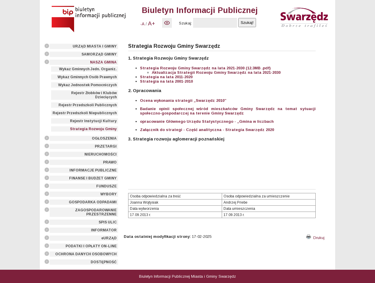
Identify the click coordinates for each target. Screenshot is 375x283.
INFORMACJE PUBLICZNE (93, 170)
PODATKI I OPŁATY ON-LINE (91, 246)
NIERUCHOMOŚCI (100, 154)
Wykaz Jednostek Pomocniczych (87, 85)
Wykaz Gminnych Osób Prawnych (87, 77)
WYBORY (108, 194)
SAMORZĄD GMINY (99, 54)
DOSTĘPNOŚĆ (104, 262)
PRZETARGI (106, 146)
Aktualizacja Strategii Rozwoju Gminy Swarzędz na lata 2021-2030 (216, 72)
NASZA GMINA (103, 62)
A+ (151, 23)
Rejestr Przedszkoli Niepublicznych (85, 113)
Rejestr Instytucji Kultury (93, 121)
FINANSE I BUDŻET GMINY (93, 178)
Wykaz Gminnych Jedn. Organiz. (88, 69)
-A (142, 24)
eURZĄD (109, 238)
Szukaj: (185, 23)
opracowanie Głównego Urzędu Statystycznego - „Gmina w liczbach (207, 121)
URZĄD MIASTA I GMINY (95, 46)
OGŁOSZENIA (104, 138)
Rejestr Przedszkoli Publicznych (87, 105)
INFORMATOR (104, 230)
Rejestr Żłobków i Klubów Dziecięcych (94, 95)
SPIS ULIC (108, 222)
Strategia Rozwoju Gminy (93, 129)
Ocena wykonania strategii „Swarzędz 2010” (183, 100)
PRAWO (110, 162)
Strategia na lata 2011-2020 (166, 77)
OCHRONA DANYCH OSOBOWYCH (86, 254)
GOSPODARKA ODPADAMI (93, 202)
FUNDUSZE (106, 186)
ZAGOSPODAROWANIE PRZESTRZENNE (96, 212)
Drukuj (315, 237)
